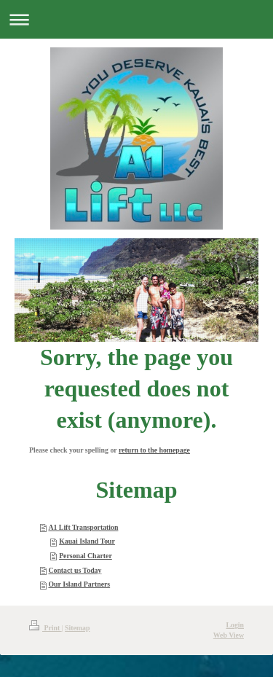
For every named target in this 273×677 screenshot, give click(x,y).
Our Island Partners (79, 584)
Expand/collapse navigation (136, 19)
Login (235, 625)
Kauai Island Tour (87, 541)
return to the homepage (154, 450)
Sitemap (77, 628)
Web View (228, 635)
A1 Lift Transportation (83, 527)
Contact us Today (74, 570)
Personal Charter (85, 556)
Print (45, 628)
